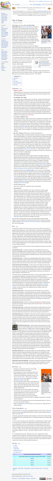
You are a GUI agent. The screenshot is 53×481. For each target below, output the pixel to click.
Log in (51, 1)
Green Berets (39, 303)
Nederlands (3, 67)
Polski (2, 68)
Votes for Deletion (4, 33)
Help (2, 27)
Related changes (4, 52)
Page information (4, 58)
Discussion (17, 4)
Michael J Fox (44, 42)
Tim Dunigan (42, 173)
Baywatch (26, 179)
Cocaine (33, 378)
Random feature (4, 18)
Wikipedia (45, 63)
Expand (49, 454)
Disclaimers (28, 478)
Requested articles (4, 41)
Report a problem (4, 44)
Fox (21, 410)
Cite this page (3, 59)
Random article (4, 20)
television (31, 26)
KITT (48, 214)
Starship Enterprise (42, 163)
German (15, 176)
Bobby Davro (24, 403)
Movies (32, 460)
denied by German (21, 182)
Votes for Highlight (4, 32)
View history (38, 4)
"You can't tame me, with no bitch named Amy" (31, 221)
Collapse (49, 456)
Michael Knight (30, 170)
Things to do (3, 40)
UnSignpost (3, 36)
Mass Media (42, 456)
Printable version (4, 55)
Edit (34, 4)
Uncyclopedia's (32, 456)
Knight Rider (16, 216)
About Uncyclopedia (21, 478)
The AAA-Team (30, 114)
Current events (4, 16)
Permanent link (4, 56)
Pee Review (3, 31)
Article (13, 4)
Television (32, 458)
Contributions (40, 1)
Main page (3, 13)
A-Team (20, 22)
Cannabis (21, 378)
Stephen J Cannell (18, 90)
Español (2, 63)
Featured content (4, 14)
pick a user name (42, 11)
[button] (48, 454)
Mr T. (13, 433)
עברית (2, 64)
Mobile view (33, 478)
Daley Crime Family (28, 148)
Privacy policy (14, 478)
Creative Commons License (27, 476)
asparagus (48, 412)
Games (32, 464)
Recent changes (4, 17)
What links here (4, 51)
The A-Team (45, 468)
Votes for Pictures (4, 35)
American (26, 26)
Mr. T (14, 470)
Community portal (4, 28)
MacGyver (16, 447)
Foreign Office (3, 47)
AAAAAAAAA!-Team (18, 450)
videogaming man (22, 168)
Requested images (4, 43)
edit (20, 88)
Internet (32, 462)
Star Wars (21, 413)
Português (3, 70)
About (2, 22)
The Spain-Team (17, 452)
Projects (2, 21)
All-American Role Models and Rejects (32, 454)
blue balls (25, 126)
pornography (20, 379)
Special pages (3, 54)
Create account (46, 1)
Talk (37, 1)
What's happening (4, 45)
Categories (15, 468)
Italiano (2, 66)
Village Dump (3, 29)
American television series (36, 468)
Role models (20, 468)
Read (31, 4)
